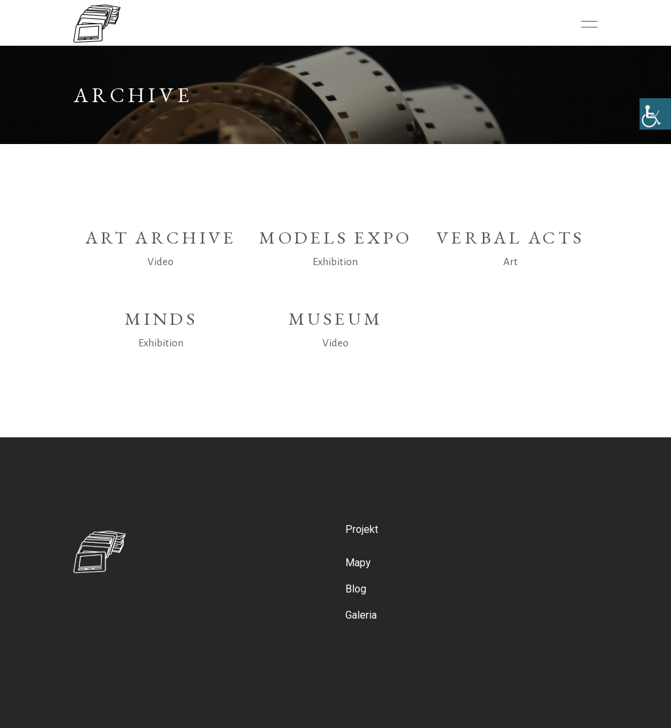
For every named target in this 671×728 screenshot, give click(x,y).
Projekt (361, 529)
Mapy (358, 562)
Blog (355, 589)
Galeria (361, 615)
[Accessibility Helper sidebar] (655, 114)
